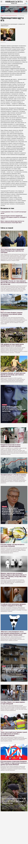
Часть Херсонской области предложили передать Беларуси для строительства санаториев (12, 250)
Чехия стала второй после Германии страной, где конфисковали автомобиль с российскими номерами (14, 733)
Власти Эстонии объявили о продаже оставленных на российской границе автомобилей (11, 314)
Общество (14, 3)
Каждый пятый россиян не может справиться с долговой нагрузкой (11, 445)
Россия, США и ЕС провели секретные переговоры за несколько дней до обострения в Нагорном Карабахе (14, 669)
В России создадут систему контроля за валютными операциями (12, 545)
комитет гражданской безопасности (9, 15)
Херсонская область (5, 247)
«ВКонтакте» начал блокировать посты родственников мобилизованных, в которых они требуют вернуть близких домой (13, 633)
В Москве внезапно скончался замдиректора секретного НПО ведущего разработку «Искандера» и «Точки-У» (14, 217)
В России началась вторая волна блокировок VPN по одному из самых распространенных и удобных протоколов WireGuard (14, 763)
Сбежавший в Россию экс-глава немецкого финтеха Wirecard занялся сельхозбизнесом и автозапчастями (14, 282)
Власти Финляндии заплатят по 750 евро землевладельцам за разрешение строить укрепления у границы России (14, 801)
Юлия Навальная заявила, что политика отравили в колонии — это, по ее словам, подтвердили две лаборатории (14, 409)
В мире (3, 666)
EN (26, 3)
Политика (4, 404)
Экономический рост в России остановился (13, 475)
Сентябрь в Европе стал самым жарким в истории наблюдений (13, 703)
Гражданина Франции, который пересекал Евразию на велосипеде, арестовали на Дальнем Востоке (13, 374)
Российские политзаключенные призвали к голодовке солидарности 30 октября (13, 605)
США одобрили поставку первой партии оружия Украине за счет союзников (12, 345)
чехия (2, 730)
